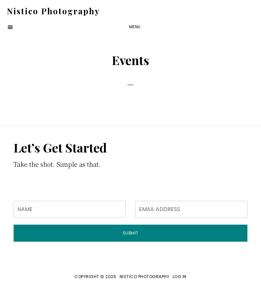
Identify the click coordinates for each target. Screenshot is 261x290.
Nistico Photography (53, 10)
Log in (180, 276)
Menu (135, 27)
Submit (131, 233)
